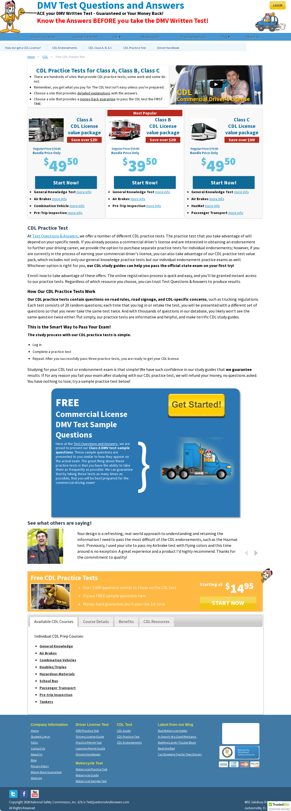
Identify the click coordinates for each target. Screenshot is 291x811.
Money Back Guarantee (46, 772)
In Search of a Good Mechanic (177, 736)
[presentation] (54, 622)
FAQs (34, 742)
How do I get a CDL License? (23, 48)
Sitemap (36, 778)
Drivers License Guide (90, 736)
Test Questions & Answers (55, 235)
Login (277, 5)
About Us (36, 754)
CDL (45, 56)
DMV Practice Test (87, 731)
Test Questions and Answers (96, 443)
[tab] (54, 622)
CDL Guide (124, 731)
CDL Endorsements (64, 48)
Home (31, 56)
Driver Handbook (168, 48)
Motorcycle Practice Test (91, 769)
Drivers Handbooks (88, 754)
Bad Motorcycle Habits (172, 731)
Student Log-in (40, 736)
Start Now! (66, 182)
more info (84, 192)
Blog (33, 760)
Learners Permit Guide (90, 748)
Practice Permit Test (89, 742)
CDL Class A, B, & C (100, 48)
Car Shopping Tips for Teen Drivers (180, 754)
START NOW (228, 603)
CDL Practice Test (134, 48)
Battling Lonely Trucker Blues (177, 742)
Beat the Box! (166, 748)
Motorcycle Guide (87, 775)
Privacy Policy (40, 766)
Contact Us (38, 748)
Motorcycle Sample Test (91, 781)
